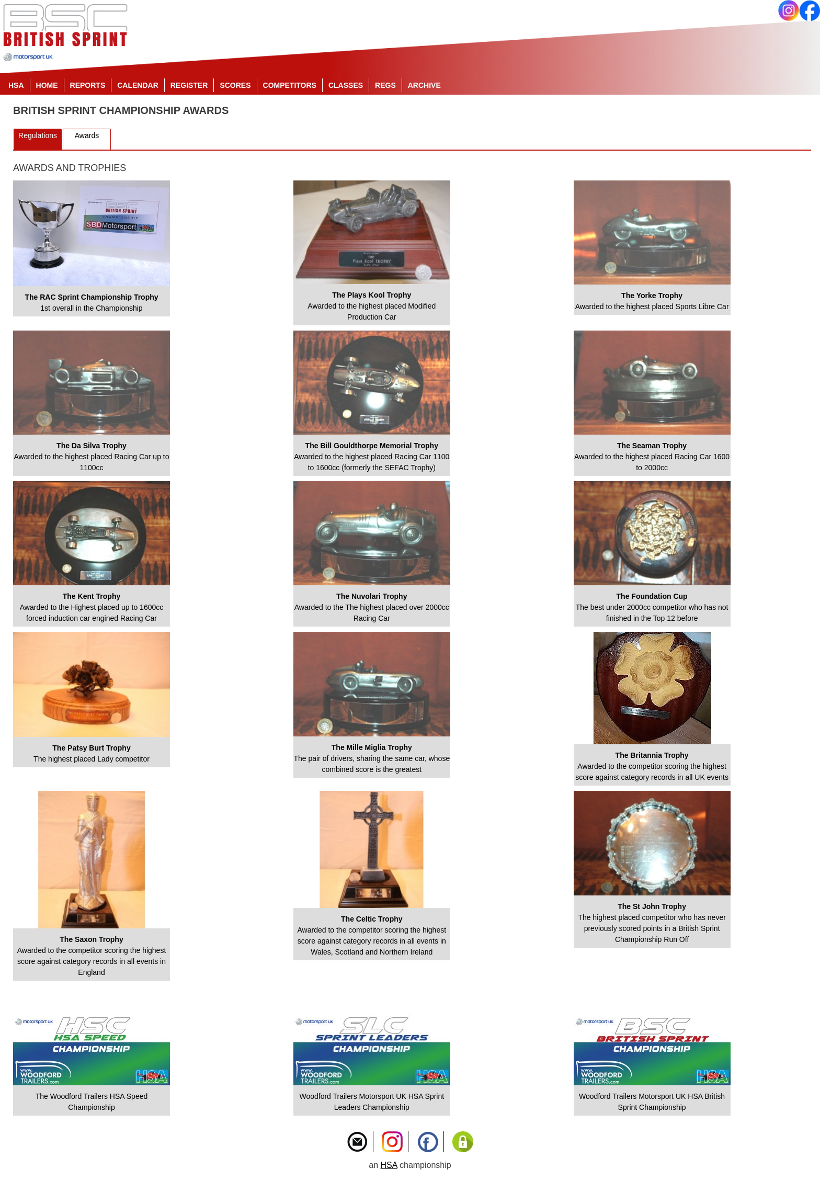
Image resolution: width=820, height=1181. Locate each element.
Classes (345, 85)
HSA (16, 85)
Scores (235, 85)
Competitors (289, 85)
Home (47, 85)
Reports (88, 85)
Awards (87, 135)
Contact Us (357, 1141)
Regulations (37, 135)
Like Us (427, 1141)
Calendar (137, 85)
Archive (424, 85)
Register (189, 85)
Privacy (462, 1141)
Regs (385, 85)
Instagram (392, 1141)
